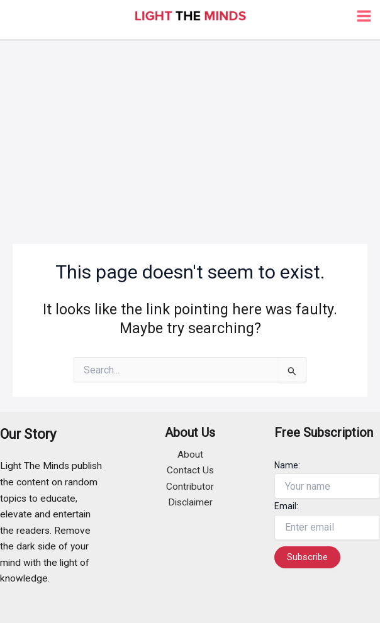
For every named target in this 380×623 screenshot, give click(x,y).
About (190, 454)
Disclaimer (190, 502)
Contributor (190, 486)
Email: (286, 506)
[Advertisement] (190, 135)
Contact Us (190, 470)
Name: (287, 465)
